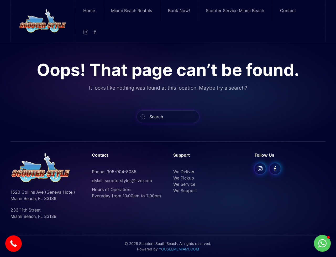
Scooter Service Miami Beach (235, 10)
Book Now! (179, 10)
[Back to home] (43, 20)
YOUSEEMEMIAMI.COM (179, 249)
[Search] (168, 116)
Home (89, 10)
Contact (288, 10)
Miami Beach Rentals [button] (131, 10)
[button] (13, 243)
